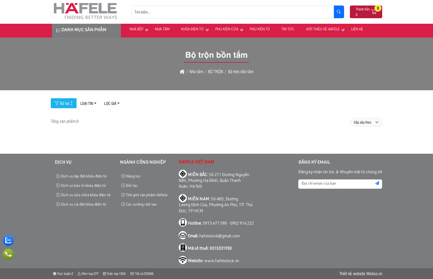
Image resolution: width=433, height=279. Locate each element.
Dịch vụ (63, 163)
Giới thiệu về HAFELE (323, 29)
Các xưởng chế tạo (139, 205)
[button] (374, 12)
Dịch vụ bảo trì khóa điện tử (81, 186)
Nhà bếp (136, 29)
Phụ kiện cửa (226, 29)
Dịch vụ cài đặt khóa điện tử (81, 205)
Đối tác (129, 186)
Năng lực (131, 176)
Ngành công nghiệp (143, 163)
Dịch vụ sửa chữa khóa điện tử (83, 195)
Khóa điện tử (192, 29)
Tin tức (287, 29)
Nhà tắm (162, 29)
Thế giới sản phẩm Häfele (144, 195)
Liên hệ (357, 29)
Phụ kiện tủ (260, 29)
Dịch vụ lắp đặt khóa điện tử (81, 176)
